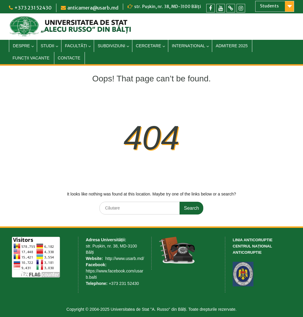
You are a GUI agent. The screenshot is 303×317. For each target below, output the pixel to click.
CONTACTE (69, 58)
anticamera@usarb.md (92, 8)
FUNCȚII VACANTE (30, 58)
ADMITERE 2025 (232, 45)
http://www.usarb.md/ (124, 258)
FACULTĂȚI (76, 45)
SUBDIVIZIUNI (111, 45)
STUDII (47, 45)
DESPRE (21, 45)
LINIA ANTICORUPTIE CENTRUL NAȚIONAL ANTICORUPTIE (252, 246)
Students (269, 6)
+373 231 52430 (33, 8)
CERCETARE (148, 45)
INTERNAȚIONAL (188, 45)
